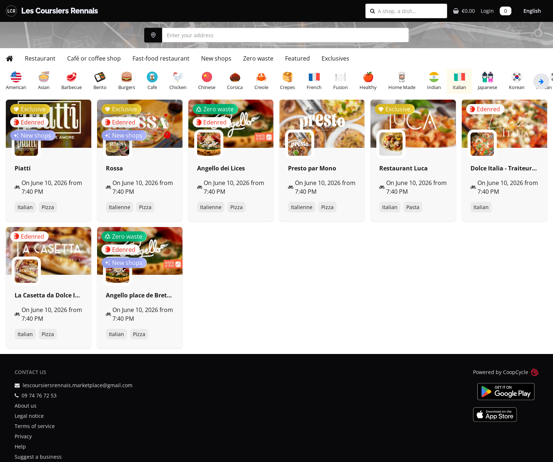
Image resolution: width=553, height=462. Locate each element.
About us (26, 405)
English (532, 10)
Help (20, 446)
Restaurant (40, 58)
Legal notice (29, 415)
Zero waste (258, 58)
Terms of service (35, 426)
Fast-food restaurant (161, 58)
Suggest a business (38, 456)
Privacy (23, 436)
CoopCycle (515, 372)
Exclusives (335, 58)
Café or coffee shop (94, 58)
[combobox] (410, 11)
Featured (297, 58)
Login (487, 10)
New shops (216, 58)
